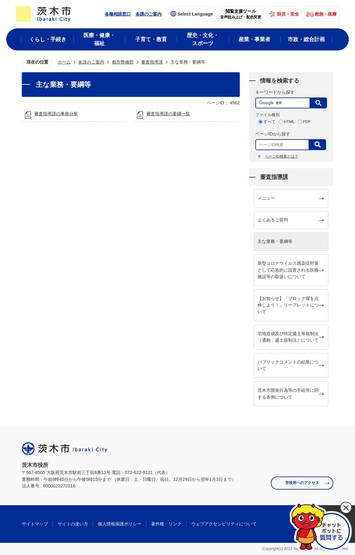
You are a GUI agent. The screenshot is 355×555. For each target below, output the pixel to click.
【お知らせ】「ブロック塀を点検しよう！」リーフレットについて (288, 305)
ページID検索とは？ (281, 156)
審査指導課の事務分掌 (56, 113)
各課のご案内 (148, 14)
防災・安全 (288, 14)
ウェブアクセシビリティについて (224, 523)
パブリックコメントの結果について (288, 365)
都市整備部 (123, 61)
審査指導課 (152, 61)
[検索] (284, 103)
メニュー (266, 198)
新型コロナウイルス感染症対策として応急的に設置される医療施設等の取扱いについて (288, 270)
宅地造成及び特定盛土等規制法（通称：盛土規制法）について (288, 337)
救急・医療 (326, 14)
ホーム (64, 61)
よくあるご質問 (273, 219)
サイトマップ (35, 523)
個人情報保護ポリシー (119, 523)
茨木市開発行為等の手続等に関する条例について (288, 394)
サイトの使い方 (73, 523)
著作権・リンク (166, 523)
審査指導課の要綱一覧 (168, 113)
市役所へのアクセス (302, 483)
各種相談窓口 (118, 14)
